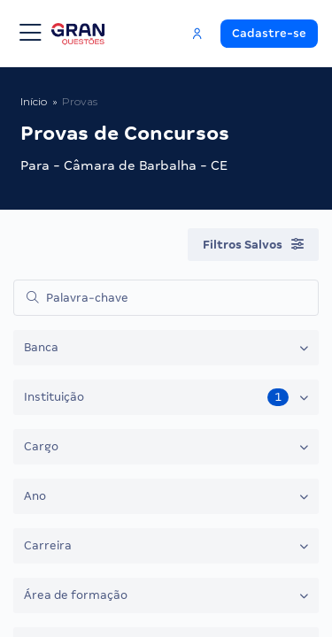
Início (33, 101)
